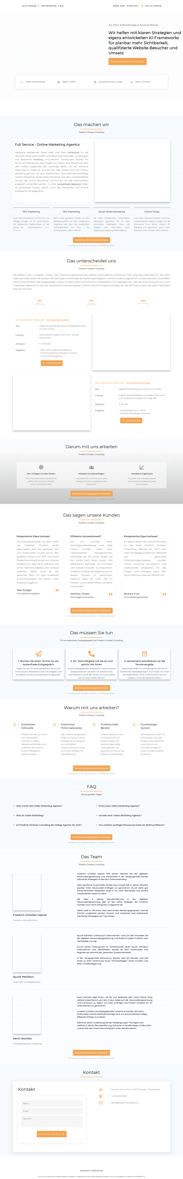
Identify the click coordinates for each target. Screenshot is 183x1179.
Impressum (85, 1170)
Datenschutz (97, 1170)
